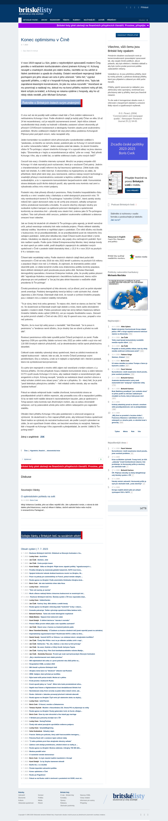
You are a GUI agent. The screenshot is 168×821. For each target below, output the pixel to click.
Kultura (20, 800)
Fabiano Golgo (126, 354)
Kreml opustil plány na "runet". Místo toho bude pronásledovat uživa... (55, 684)
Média (40, 800)
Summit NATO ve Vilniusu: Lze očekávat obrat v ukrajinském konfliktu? (67, 637)
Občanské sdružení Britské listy (44, 814)
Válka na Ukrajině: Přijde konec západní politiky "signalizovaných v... (65, 567)
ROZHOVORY (55, 20)
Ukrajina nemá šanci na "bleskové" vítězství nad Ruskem (50, 671)
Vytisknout (26, 459)
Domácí (40, 795)
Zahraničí (21, 795)
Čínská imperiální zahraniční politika (42, 768)
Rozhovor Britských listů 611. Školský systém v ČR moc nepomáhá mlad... (58, 597)
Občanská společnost (25, 803)
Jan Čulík (32, 560)
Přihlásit (143, 7)
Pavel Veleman (126, 369)
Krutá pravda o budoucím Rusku (41, 681)
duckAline (43, 556)
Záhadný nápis (48, 731)
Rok (132, 431)
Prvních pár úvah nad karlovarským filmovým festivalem (74, 654)
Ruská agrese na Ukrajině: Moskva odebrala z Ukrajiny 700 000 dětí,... (55, 748)
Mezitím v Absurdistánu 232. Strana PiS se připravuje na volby (66, 708)
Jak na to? (115, 220)
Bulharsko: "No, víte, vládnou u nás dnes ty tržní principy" (59, 644)
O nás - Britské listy (67, 795)
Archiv (44, 20)
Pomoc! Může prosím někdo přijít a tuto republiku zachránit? (52, 624)
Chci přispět (133, 191)
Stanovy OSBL (85, 795)
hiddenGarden (45, 600)
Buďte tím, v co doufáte (38, 765)
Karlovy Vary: (52, 604)
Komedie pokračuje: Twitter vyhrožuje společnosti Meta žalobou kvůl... (55, 610)
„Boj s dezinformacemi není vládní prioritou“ (46, 657)
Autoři (101, 20)
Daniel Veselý (34, 637)
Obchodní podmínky (67, 806)
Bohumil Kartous (35, 614)
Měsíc (125, 431)
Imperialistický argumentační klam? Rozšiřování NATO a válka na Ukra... (56, 634)
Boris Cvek (34, 500)
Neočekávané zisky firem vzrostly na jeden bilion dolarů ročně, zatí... (55, 691)
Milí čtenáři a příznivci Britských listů (43, 667)
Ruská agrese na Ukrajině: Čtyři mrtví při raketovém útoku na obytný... (55, 698)
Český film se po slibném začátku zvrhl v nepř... (60, 640)
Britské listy (36, 11)
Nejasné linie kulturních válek (52, 617)
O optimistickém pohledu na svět (38, 496)
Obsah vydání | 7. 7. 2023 (34, 549)
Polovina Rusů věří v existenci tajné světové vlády (48, 738)
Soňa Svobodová (35, 731)
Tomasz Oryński (35, 708)
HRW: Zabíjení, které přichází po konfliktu (44, 674)
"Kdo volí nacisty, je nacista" (40, 590)
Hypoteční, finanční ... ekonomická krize (45, 451)
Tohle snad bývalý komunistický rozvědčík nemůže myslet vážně (128, 341)
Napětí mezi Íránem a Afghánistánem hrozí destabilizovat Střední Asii (55, 688)
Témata (66, 20)
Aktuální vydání (30, 20)
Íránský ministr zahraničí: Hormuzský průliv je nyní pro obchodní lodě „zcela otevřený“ (129, 482)
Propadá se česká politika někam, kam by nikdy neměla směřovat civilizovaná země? (129, 350)
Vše (139, 431)
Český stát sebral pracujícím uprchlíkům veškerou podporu (51, 724)
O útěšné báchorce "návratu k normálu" (55, 620)
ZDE (42, 437)
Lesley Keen (33, 556)
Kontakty (63, 798)
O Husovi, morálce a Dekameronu (51, 704)
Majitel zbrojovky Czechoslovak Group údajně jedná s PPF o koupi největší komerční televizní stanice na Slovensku (129, 331)
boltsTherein (44, 701)
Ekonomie (21, 798)
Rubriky (77, 20)
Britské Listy (129, 797)
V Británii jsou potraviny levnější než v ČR (45, 718)
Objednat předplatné (127, 35)
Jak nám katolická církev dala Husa (52, 583)
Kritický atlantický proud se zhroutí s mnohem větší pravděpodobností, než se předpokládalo (129, 407)
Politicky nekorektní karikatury (123, 273)
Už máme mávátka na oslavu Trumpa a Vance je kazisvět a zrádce (129, 364)
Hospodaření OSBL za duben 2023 (42, 664)
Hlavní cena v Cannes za (55, 627)
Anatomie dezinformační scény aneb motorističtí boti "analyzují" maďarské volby (128, 383)
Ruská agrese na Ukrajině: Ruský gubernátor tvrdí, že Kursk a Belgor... (55, 711)
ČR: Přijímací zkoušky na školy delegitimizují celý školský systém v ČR (128, 474)
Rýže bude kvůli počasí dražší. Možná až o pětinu (47, 677)
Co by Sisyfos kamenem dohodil (52, 761)
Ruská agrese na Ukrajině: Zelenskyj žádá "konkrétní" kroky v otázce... (55, 607)
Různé (40, 803)
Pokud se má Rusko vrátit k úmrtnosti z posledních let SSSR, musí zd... (56, 778)
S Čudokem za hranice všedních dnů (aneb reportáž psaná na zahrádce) (76, 630)
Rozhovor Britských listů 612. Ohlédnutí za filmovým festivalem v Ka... (55, 553)
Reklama (63, 803)
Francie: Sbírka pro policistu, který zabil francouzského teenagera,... (54, 735)
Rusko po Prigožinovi (37, 775)
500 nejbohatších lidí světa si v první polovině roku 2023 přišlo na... (54, 661)
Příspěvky (111, 20)
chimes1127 (44, 587)
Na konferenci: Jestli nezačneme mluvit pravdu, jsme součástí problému (129, 373)
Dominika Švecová (45, 654)
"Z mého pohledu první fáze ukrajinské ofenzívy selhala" (50, 741)
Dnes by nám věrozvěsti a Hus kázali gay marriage (57, 714)
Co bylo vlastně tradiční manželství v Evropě (55, 758)
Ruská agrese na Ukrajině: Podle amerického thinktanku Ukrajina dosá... (56, 580)
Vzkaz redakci (85, 798)
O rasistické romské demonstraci (41, 755)
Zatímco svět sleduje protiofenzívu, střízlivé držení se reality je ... (53, 745)
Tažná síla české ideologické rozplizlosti (58, 614)
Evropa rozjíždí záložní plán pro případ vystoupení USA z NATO (126, 491)
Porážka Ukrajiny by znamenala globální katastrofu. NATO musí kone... (55, 570)
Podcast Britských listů (121, 204)
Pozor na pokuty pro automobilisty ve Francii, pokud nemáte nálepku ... (56, 577)
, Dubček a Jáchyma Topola (56, 647)
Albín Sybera (125, 327)
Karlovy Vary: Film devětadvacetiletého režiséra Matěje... (60, 651)
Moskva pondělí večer (37, 751)
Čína (26, 451)
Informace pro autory (87, 800)
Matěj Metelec (34, 617)
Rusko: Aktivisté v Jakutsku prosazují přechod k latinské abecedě (53, 694)
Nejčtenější (90, 20)
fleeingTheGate (45, 721)
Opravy (62, 800)
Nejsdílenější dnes (117, 443)
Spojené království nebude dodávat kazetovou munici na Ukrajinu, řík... (55, 573)
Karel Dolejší (34, 567)
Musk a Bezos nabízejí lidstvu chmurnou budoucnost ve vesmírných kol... (56, 593)
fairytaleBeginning (46, 728)
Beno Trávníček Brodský (38, 630)
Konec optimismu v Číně (38, 771)
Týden (117, 431)
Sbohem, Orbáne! (121, 357)
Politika (40, 798)
